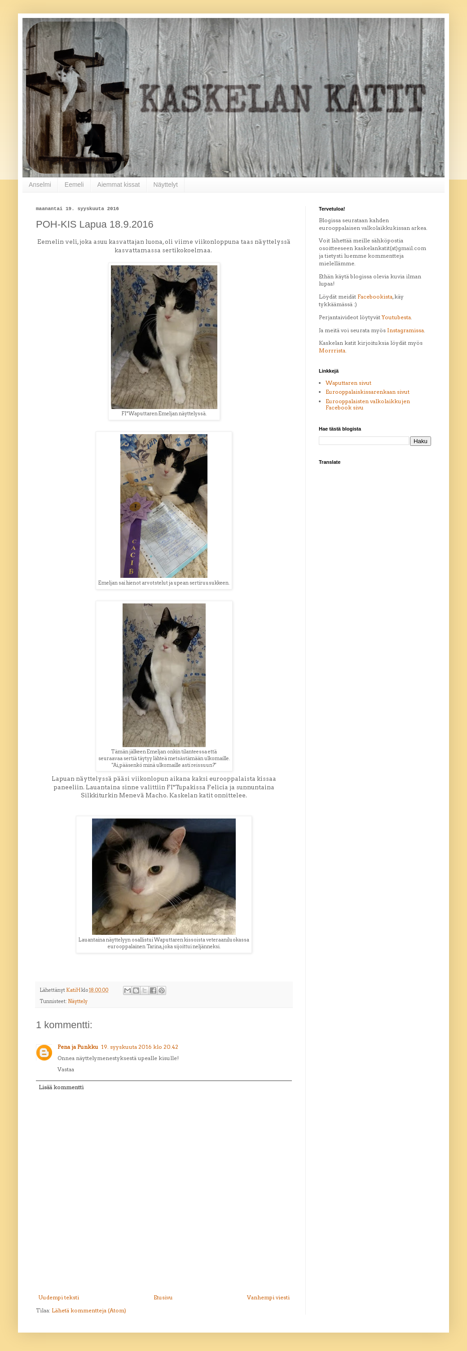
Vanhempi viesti (268, 1297)
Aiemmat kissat (118, 184)
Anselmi (40, 184)
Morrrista (332, 350)
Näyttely (78, 1001)
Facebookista (374, 296)
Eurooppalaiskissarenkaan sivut (368, 391)
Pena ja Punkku (77, 1046)
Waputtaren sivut (348, 382)
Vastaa (65, 1069)
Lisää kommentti (61, 1087)
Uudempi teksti (58, 1297)
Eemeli (74, 184)
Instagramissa (405, 330)
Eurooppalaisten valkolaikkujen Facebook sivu (368, 404)
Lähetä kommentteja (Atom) (89, 1310)
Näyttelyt (166, 184)
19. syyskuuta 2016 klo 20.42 (139, 1046)
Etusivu (163, 1297)
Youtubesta (396, 317)
